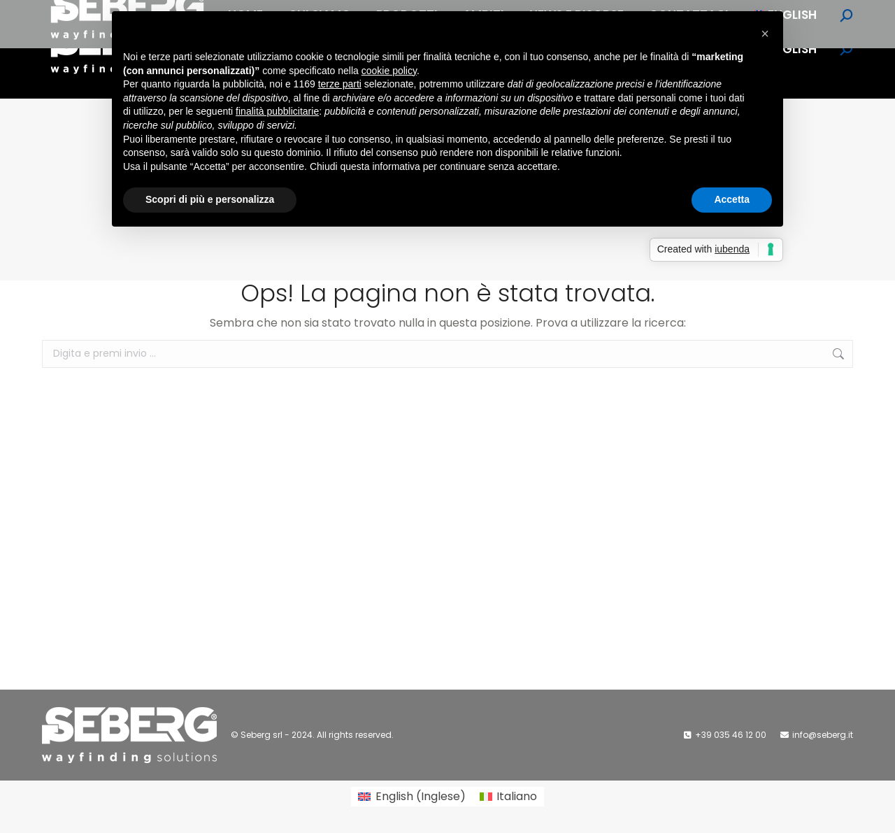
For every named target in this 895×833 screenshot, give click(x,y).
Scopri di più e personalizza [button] (209, 199)
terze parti (339, 84)
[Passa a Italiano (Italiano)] (508, 796)
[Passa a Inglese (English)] (411, 796)
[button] (765, 33)
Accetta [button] (732, 199)
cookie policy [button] (389, 70)
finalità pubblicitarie (277, 111)
